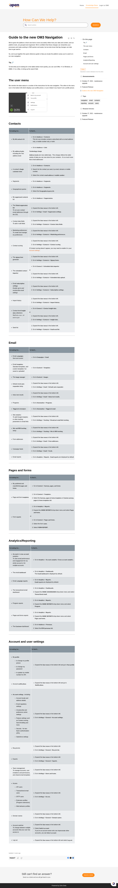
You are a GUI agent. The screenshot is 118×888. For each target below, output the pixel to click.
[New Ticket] (88, 875)
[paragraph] (42, 446)
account (91, 103)
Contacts (86, 49)
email (91, 100)
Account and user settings (91, 63)
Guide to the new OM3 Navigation (93, 90)
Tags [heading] (84, 96)
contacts (97, 100)
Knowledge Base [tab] (92, 5)
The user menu (87, 46)
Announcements (89, 76)
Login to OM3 (104, 5)
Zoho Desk (62, 885)
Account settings (34, 250)
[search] (55, 25)
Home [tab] (82, 5)
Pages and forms (88, 56)
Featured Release (88, 87)
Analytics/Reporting (89, 60)
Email (85, 53)
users (97, 103)
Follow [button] (83, 69)
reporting (84, 103)
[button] (96, 25)
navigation (84, 100)
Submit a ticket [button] (88, 875)
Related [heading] (88, 108)
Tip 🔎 (85, 42)
